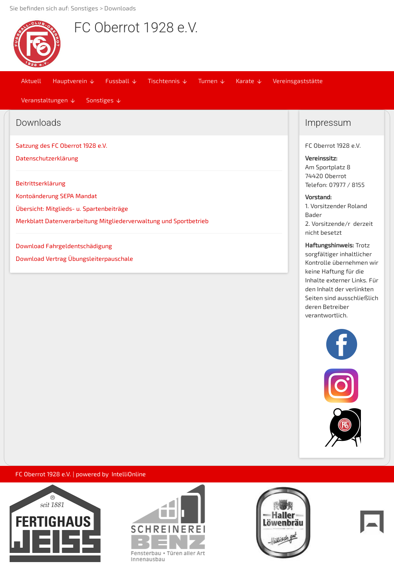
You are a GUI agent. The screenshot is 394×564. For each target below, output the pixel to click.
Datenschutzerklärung (47, 158)
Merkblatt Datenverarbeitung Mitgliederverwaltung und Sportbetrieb (112, 220)
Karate (249, 81)
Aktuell (31, 80)
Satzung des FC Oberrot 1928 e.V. (61, 145)
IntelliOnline (129, 473)
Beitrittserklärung (40, 183)
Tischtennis (168, 81)
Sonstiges (84, 8)
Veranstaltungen (48, 100)
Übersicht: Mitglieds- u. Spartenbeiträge (72, 208)
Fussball (121, 81)
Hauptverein (74, 81)
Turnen (211, 81)
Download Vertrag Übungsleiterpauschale (74, 258)
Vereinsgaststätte (298, 80)
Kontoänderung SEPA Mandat (56, 195)
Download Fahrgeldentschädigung (64, 245)
